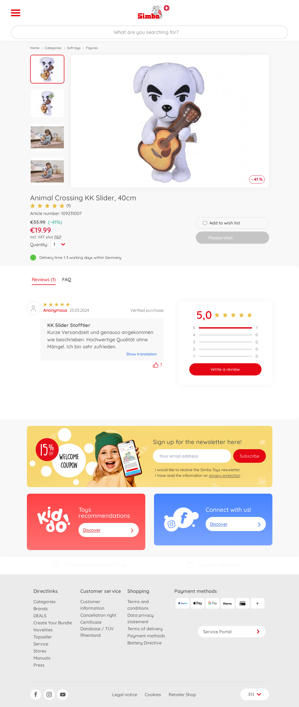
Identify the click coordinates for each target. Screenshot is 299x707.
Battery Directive (144, 642)
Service (40, 644)
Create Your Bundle (52, 622)
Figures (92, 48)
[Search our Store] (149, 32)
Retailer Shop (182, 694)
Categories (53, 48)
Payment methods (146, 635)
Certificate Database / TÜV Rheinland (97, 628)
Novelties (43, 629)
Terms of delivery (145, 628)
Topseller (42, 636)
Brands (40, 608)
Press (39, 665)
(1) (50, 205)
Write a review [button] (225, 369)
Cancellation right (98, 615)
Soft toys (74, 48)
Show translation (141, 354)
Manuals (42, 658)
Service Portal (231, 631)
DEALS (39, 615)
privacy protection (224, 475)
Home (34, 48)
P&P (57, 236)
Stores (39, 651)
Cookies (153, 694)
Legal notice (124, 694)
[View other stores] (166, 8)
